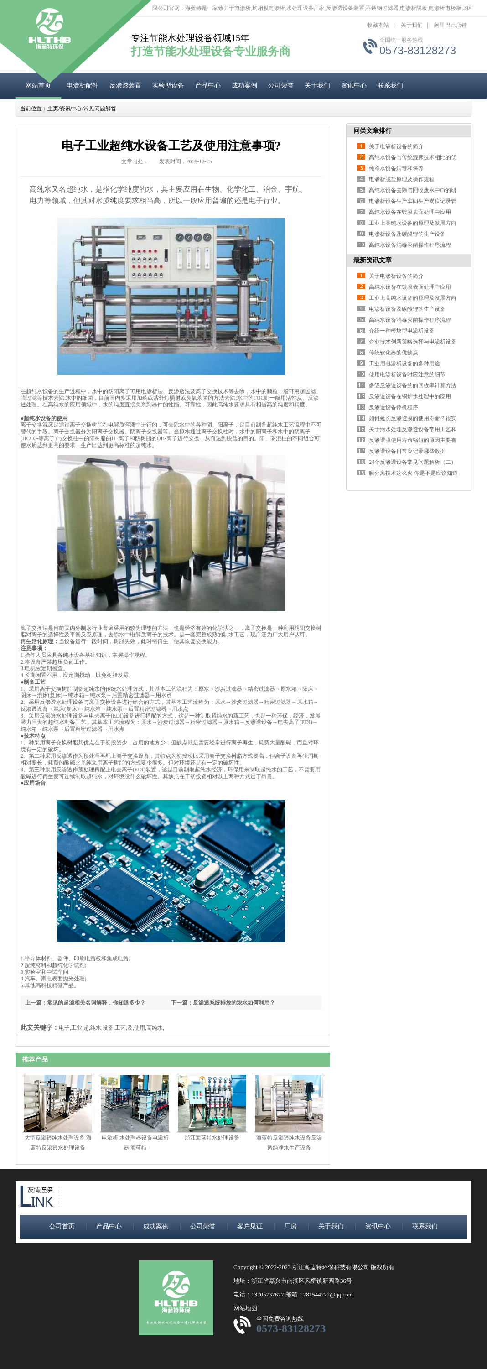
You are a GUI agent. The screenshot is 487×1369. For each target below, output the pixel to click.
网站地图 (245, 1308)
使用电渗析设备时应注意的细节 (407, 374)
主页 (52, 108)
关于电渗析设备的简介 (396, 146)
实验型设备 (168, 85)
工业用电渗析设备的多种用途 (404, 363)
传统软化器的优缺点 (393, 352)
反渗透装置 (125, 85)
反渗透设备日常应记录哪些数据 (407, 451)
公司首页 (62, 1226)
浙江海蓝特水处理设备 (212, 1138)
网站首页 (38, 85)
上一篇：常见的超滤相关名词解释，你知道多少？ (85, 1002)
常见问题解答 (99, 108)
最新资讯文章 (372, 260)
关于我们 (412, 25)
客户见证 (250, 1226)
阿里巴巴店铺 (450, 25)
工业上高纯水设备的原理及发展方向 (412, 223)
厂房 (290, 1226)
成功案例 (244, 85)
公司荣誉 (281, 85)
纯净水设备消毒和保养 (396, 168)
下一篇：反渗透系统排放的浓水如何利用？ (223, 1002)
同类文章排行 (372, 130)
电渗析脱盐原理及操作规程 (402, 179)
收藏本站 (378, 25)
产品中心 (208, 85)
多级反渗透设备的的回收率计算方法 (412, 385)
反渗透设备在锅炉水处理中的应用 (410, 396)
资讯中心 (354, 85)
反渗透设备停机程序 (393, 407)
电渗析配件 (82, 85)
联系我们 (390, 85)
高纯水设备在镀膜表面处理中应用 (410, 212)
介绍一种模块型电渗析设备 (402, 331)
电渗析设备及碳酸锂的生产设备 (407, 234)
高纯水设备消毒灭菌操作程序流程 (410, 245)
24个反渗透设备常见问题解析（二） (412, 462)
